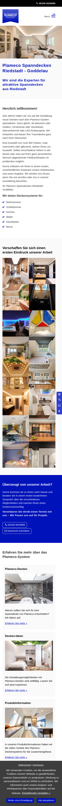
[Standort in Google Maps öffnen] (59, 411)
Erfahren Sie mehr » (16, 623)
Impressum (38, 765)
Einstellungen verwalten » (36, 793)
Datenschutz (24, 765)
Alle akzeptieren (46, 800)
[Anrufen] (59, 399)
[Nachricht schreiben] (59, 405)
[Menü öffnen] (59, 394)
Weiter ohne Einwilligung (20, 800)
